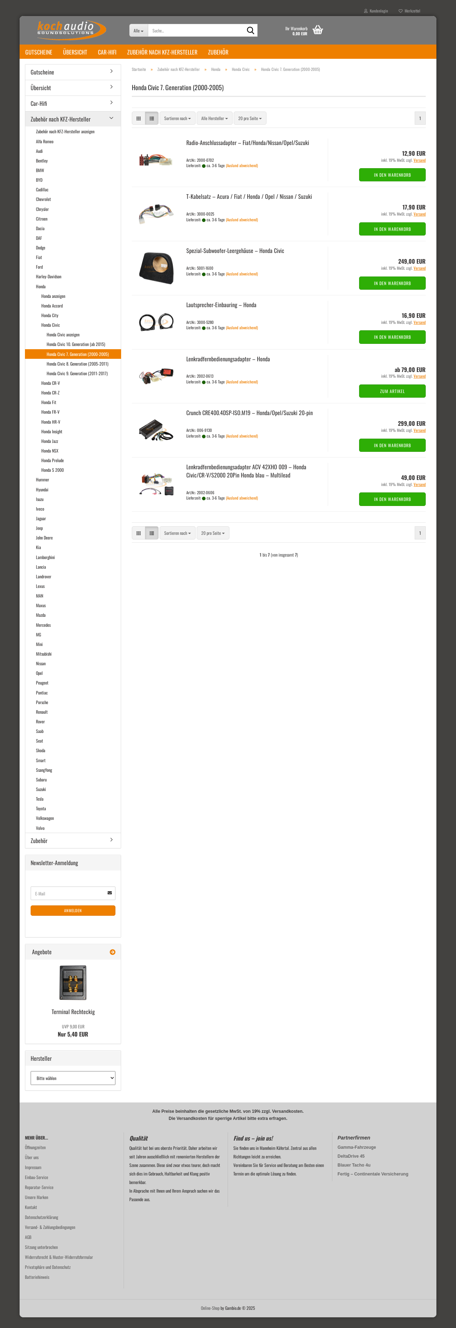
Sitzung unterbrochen (41, 1258)
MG (38, 645)
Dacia (40, 239)
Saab (39, 742)
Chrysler (42, 220)
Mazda (41, 625)
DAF (39, 249)
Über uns (31, 1168)
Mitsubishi (44, 664)
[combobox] (178, 128)
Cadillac (42, 200)
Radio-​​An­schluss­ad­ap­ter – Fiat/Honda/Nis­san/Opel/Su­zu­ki (247, 153)
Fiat (39, 268)
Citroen (41, 229)
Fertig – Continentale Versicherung (373, 1184)
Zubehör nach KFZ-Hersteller (162, 52)
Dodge (40, 258)
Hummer (42, 490)
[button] (138, 128)
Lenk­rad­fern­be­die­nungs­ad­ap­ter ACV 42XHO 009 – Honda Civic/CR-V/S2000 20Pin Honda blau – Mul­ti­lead (246, 481)
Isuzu (39, 510)
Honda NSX (49, 461)
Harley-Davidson (48, 287)
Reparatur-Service (39, 1198)
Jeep (39, 539)
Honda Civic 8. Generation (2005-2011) (77, 374)
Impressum (33, 1178)
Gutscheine (38, 52)
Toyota (41, 819)
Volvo (40, 839)
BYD (39, 190)
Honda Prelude (52, 471)
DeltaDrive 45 (351, 1166)
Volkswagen (45, 829)
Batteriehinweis (37, 1288)
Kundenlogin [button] (376, 11)
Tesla (39, 809)
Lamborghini (45, 568)
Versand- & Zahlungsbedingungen (50, 1238)
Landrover (43, 587)
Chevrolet (43, 210)
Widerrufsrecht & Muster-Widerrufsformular (59, 1268)
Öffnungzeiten (35, 1158)
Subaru (41, 790)
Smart (41, 771)
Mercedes (43, 635)
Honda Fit (48, 413)
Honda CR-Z (50, 403)
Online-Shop (210, 1319)
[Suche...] (138, 30)
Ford (39, 277)
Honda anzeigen (53, 307)
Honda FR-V (50, 422)
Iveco (40, 519)
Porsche (42, 713)
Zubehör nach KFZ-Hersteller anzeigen (65, 142)
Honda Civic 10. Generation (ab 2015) (76, 355)
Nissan (41, 674)
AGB (28, 1248)
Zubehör (218, 52)
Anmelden (73, 921)
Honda (41, 297)
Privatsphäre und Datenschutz (48, 1278)
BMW (40, 181)
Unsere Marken (36, 1208)
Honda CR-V (50, 394)
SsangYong (44, 780)
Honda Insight (51, 442)
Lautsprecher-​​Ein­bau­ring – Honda (221, 315)
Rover (40, 732)
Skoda (40, 761)
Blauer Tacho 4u (354, 1175)
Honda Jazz (49, 452)
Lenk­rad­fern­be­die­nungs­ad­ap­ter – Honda (228, 369)
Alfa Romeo (44, 152)
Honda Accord (52, 316)
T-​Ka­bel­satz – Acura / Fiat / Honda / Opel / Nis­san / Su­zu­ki (249, 207)
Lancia (41, 577)
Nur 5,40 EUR (73, 1041)
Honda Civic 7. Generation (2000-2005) (78, 365)
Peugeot (42, 693)
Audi (39, 162)
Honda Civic (50, 335)
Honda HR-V (50, 432)
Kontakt (31, 1218)
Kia (38, 558)
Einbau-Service (36, 1188)
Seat (39, 751)
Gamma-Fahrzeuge (357, 1158)
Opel (39, 684)
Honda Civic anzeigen (63, 345)
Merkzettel (409, 11)
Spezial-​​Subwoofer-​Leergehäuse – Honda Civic (235, 261)
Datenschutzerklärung (41, 1228)
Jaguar (41, 529)
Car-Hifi (107, 52)
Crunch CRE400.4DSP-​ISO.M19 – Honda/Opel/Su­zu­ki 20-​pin (249, 423)
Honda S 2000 (52, 480)
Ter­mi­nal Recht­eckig (73, 1022)
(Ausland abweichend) (242, 176)
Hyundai (42, 500)
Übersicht (75, 52)
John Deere (44, 548)
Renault (42, 722)
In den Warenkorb (392, 185)
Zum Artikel (392, 402)
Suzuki (41, 800)
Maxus (41, 616)
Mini (39, 655)
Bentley (42, 171)
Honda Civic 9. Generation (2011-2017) (77, 384)
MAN (39, 606)
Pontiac (42, 703)
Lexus (40, 597)
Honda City (49, 326)
